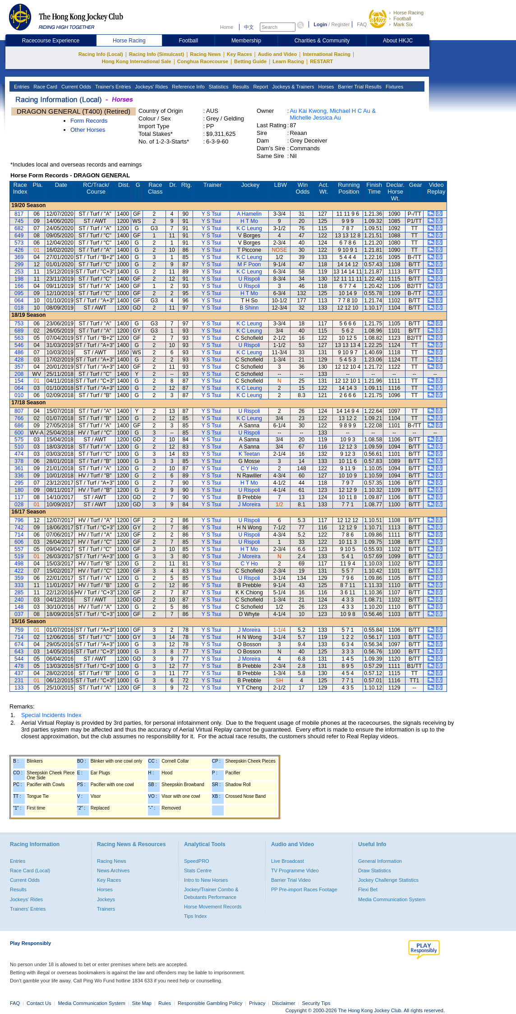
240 (18, 600)
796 (18, 520)
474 (18, 454)
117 (18, 497)
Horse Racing (408, 12)
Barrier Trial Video (291, 880)
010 (18, 395)
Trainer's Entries (112, 86)
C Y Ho (249, 468)
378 (18, 461)
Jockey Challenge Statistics (388, 880)
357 (18, 367)
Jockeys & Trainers (292, 86)
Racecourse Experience (50, 40)
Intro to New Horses (206, 880)
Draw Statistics (374, 870)
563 (18, 338)
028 (18, 504)
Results (240, 86)
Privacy (257, 1003)
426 (18, 250)
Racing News (205, 54)
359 (18, 578)
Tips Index (195, 916)
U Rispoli (249, 279)
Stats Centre (198, 870)
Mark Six (403, 24)
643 (18, 651)
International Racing (326, 54)
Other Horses (87, 129)
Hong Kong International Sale (136, 61)
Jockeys (106, 899)
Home (226, 27)
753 (18, 323)
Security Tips (316, 1003)
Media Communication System (391, 899)
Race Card (44, 86)
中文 (249, 27)
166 (18, 286)
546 (18, 345)
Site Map (142, 1003)
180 (18, 490)
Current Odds (75, 86)
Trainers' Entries (28, 909)
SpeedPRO (196, 861)
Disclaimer (283, 1003)
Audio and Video (277, 54)
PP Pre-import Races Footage (304, 889)
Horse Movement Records (213, 906)
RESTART (321, 61)
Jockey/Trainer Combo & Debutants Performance (211, 893)
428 (18, 360)
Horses (325, 86)
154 (18, 381)
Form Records (88, 120)
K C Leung (249, 228)
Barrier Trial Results (359, 86)
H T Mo (249, 221)
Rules (165, 1003)
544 (18, 659)
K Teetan (249, 454)
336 (18, 475)
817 (18, 214)
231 (18, 680)
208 (18, 374)
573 (18, 243)
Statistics (218, 86)
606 (18, 542)
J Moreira (249, 504)
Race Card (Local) (30, 870)
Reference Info (187, 86)
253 (18, 272)
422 (18, 571)
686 (18, 425)
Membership (246, 40)
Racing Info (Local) (100, 54)
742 (18, 527)
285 (18, 592)
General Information (380, 861)
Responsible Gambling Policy (210, 1003)
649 (18, 235)
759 (18, 630)
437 (18, 673)
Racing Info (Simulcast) (156, 54)
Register (340, 24)
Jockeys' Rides (151, 86)
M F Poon (249, 264)
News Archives (113, 870)
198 (18, 279)
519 (18, 556)
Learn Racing (288, 61)
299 (18, 264)
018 (18, 308)
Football (402, 18)
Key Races (239, 54)
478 (18, 666)
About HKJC (398, 40)
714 (18, 535)
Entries (21, 86)
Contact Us (39, 1003)
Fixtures (393, 86)
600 (18, 433)
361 (18, 468)
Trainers (106, 909)
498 (18, 563)
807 (18, 411)
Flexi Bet (368, 889)
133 (18, 688)
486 (18, 352)
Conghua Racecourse (202, 61)
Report (260, 86)
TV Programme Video (295, 870)
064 (18, 300)
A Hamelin (249, 214)
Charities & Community (322, 40)
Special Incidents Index (51, 715)
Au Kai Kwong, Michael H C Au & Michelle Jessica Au (333, 114)
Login (320, 24)
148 (18, 607)
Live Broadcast (287, 861)
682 (18, 228)
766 (18, 418)
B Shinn (249, 308)
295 (18, 483)
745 (18, 221)
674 (18, 644)
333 (18, 585)
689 (18, 331)
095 (18, 293)
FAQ (362, 24)
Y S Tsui (211, 214)
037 (18, 614)
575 (18, 439)
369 (18, 257)
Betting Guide (250, 61)
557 (18, 549)
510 (18, 447)
